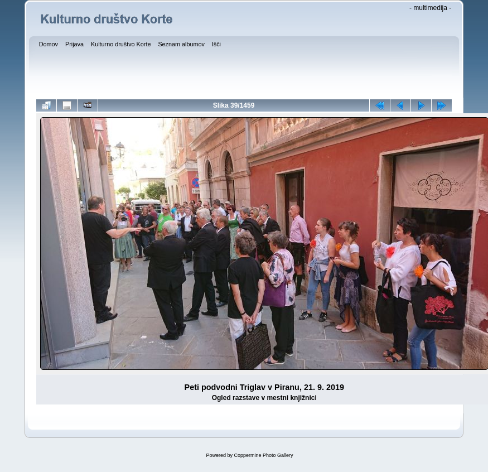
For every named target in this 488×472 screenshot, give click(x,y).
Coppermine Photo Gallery (263, 455)
